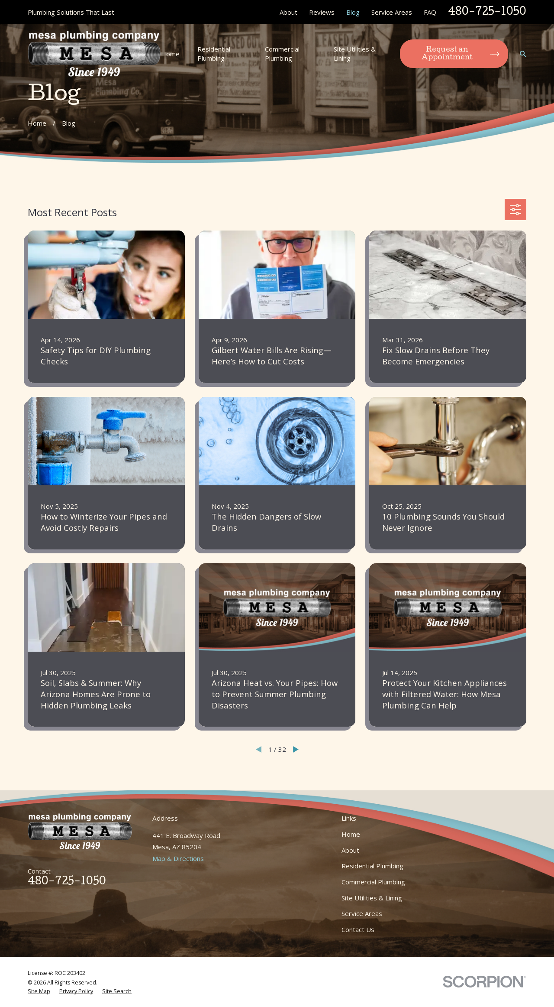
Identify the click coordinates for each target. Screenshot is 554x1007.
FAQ (430, 12)
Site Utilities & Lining (371, 897)
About (288, 12)
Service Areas (391, 12)
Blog (353, 12)
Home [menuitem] (170, 53)
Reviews (322, 12)
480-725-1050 (487, 12)
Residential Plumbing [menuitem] (213, 53)
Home (350, 834)
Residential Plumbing (372, 865)
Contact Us (357, 929)
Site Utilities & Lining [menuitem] (355, 53)
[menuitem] (39, 991)
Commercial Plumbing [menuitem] (282, 53)
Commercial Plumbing (373, 881)
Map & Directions (178, 858)
